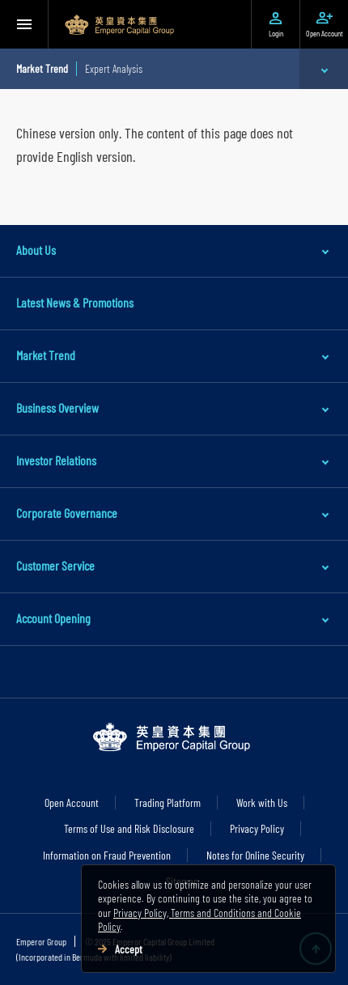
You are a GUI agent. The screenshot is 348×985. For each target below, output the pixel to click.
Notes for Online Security (255, 855)
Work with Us (261, 802)
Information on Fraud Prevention (107, 855)
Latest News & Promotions (75, 302)
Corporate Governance (66, 512)
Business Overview (57, 407)
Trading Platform (167, 802)
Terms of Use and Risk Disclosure (129, 828)
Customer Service (55, 565)
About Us (36, 249)
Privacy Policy (257, 828)
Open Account (72, 802)
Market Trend (45, 355)
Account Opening (53, 618)
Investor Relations (56, 460)
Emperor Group (41, 941)
